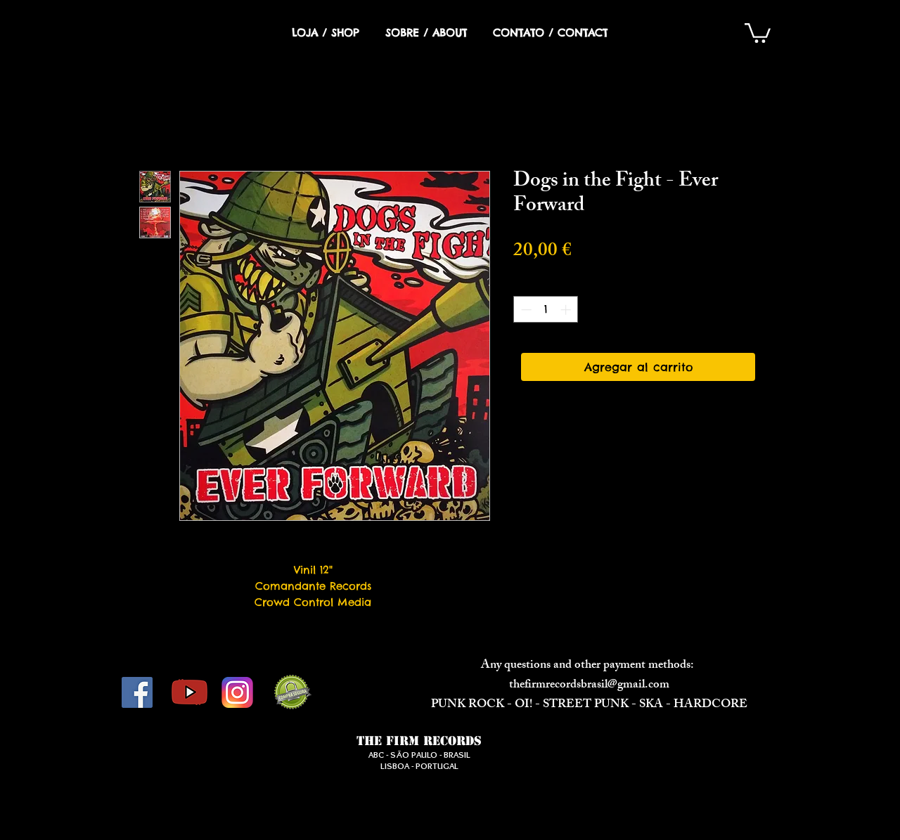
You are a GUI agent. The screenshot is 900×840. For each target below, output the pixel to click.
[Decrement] (524, 310)
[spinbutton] (546, 310)
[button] (758, 32)
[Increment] (567, 310)
